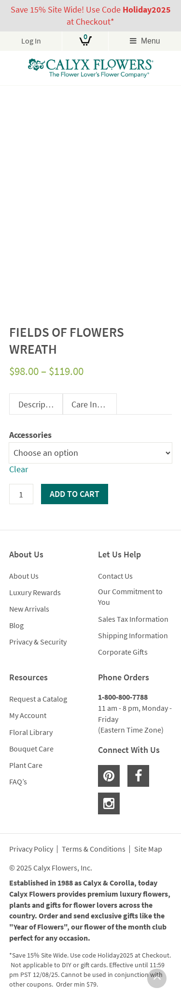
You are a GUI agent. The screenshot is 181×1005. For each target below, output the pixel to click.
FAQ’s (18, 781)
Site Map (148, 849)
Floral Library (31, 732)
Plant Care (25, 765)
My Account (27, 715)
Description (39, 404)
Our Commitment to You (130, 596)
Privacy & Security (38, 641)
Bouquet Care (31, 748)
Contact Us (115, 576)
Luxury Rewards (35, 592)
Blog (16, 625)
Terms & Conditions (93, 849)
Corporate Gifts (123, 652)
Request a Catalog (38, 699)
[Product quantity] (21, 494)
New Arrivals (29, 609)
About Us (24, 576)
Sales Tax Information (133, 619)
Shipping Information (133, 635)
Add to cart (74, 493)
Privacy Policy (31, 849)
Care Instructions (93, 404)
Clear (18, 469)
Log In (31, 40)
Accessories (30, 434)
